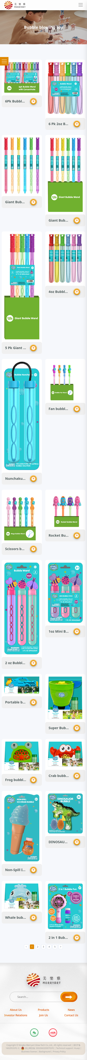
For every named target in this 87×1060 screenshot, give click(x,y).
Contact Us (71, 1015)
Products (43, 1010)
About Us (16, 1010)
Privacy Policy (59, 1051)
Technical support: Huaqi (68, 1048)
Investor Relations (15, 1015)
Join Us (43, 1015)
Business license (29, 1051)
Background (45, 1051)
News (71, 1010)
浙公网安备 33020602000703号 (37, 1048)
